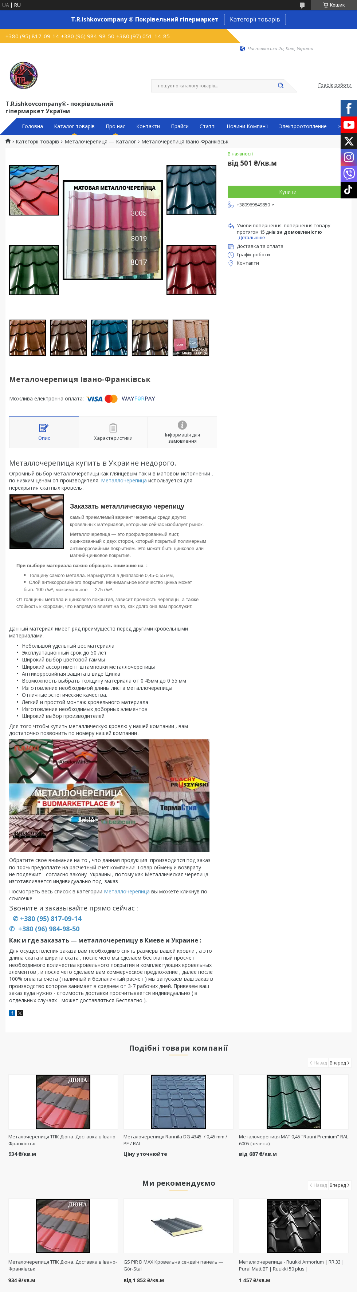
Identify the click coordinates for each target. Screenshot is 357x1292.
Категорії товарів (255, 19)
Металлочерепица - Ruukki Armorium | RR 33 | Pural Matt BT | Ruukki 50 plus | (291, 1265)
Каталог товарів (74, 126)
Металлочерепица (124, 480)
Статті (208, 126)
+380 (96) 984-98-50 (47, 928)
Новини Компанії (247, 126)
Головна (32, 126)
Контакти (148, 126)
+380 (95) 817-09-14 (50, 918)
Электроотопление (303, 126)
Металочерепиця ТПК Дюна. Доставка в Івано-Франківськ (62, 1265)
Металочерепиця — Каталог (100, 141)
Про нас (115, 126)
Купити (288, 191)
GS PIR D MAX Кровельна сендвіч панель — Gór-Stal (173, 1265)
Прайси (180, 126)
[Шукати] (280, 85)
